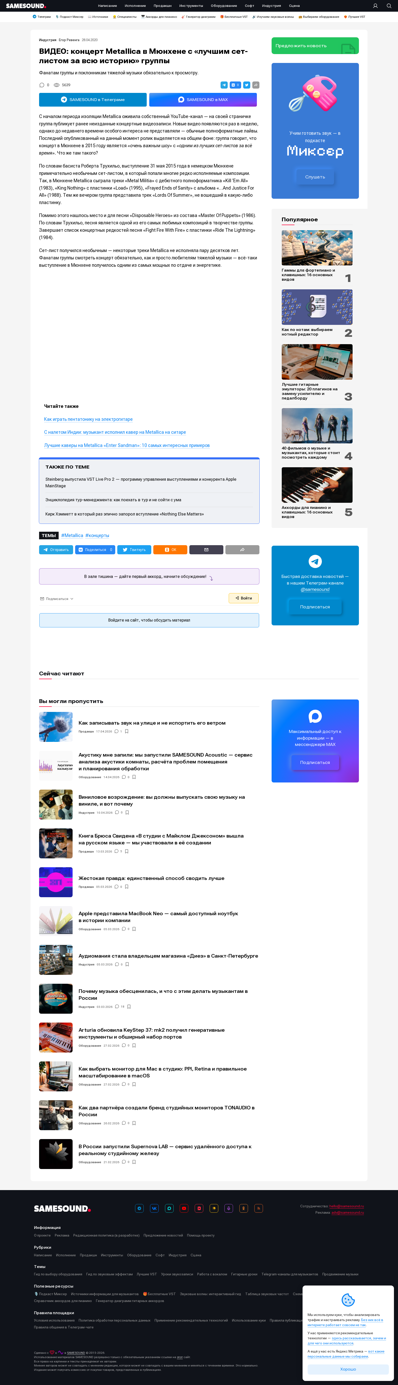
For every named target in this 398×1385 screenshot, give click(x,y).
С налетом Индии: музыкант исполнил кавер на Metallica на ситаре (115, 432)
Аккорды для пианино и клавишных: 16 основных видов (307, 512)
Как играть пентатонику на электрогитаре (88, 419)
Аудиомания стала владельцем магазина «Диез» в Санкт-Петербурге (168, 956)
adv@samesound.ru (347, 1212)
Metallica (74, 535)
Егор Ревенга (69, 40)
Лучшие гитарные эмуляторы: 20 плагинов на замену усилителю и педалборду (310, 391)
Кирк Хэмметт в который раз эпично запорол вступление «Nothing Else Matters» (124, 513)
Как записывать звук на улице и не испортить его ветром (152, 723)
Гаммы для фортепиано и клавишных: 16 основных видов (308, 275)
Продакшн (86, 731)
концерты (99, 535)
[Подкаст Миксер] (228, 1208)
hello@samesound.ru (346, 1206)
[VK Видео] (199, 1208)
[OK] (243, 1208)
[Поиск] (386, 6)
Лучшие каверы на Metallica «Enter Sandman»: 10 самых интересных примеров (127, 445)
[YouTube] (184, 1208)
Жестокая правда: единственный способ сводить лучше (151, 878)
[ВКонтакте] (154, 1208)
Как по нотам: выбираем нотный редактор (307, 332)
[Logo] (26, 6)
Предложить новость (301, 45)
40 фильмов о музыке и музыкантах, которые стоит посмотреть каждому (311, 453)
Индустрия (48, 40)
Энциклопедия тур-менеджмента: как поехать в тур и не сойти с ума (113, 499)
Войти (243, 598)
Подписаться (315, 607)
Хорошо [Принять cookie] (348, 1369)
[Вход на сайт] (377, 6)
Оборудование (90, 777)
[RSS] (258, 1208)
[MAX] (169, 1208)
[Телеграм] (139, 1208)
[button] (224, 85)
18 (122, 1007)
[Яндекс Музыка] (214, 1208)
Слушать (315, 176)
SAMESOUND (76, 1353)
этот (180, 1357)
